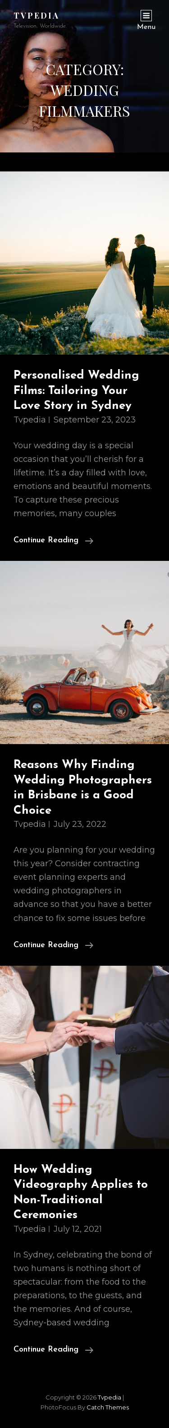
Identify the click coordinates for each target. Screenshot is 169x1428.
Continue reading (53, 540)
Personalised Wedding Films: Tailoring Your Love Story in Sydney (76, 391)
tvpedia (36, 15)
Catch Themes (108, 1407)
